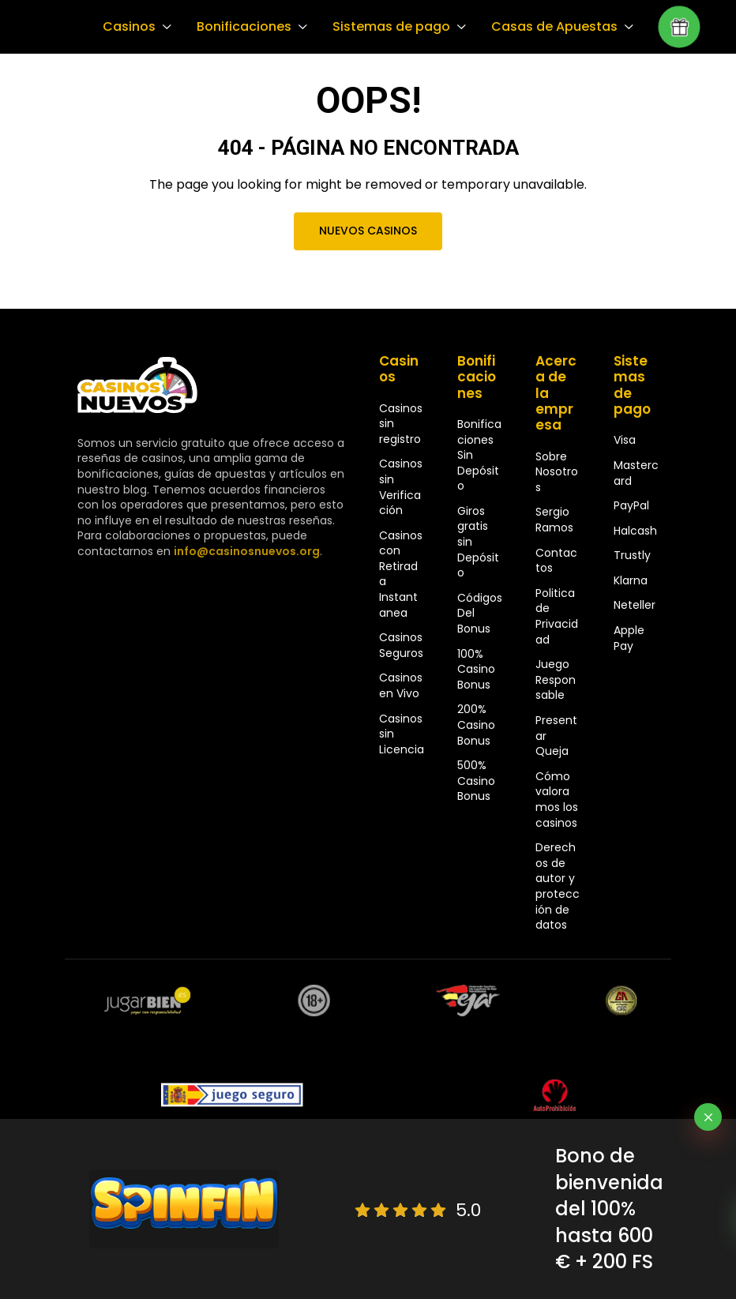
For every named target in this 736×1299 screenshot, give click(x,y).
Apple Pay (629, 638)
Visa (625, 440)
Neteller (634, 605)
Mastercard (636, 473)
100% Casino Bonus (476, 669)
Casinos (128, 27)
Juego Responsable (555, 679)
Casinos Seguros (401, 645)
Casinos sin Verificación (400, 487)
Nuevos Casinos (368, 230)
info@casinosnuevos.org (245, 551)
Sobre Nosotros (556, 472)
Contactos (556, 560)
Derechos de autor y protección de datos (557, 886)
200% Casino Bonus (476, 724)
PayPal (631, 505)
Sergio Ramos (554, 519)
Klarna (631, 580)
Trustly (632, 555)
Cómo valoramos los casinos (556, 799)
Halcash (635, 531)
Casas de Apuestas (547, 27)
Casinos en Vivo (400, 685)
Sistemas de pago (387, 27)
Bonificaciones (241, 27)
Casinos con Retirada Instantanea (400, 574)
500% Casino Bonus (476, 780)
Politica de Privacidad (556, 616)
